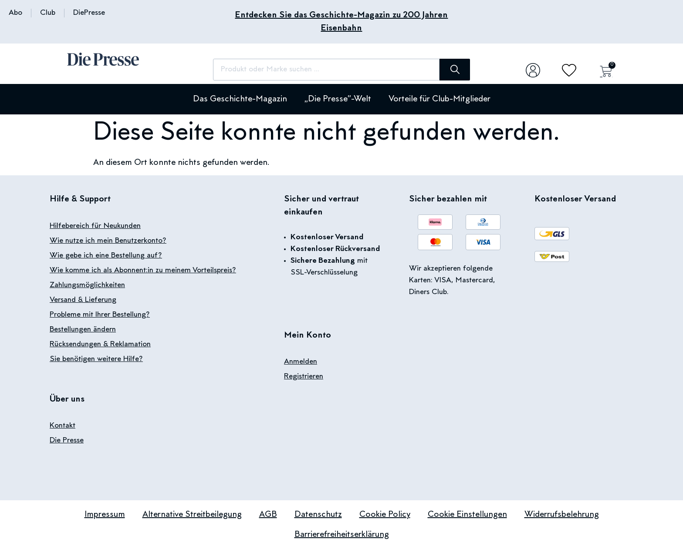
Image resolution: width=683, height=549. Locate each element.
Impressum (105, 514)
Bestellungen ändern (83, 330)
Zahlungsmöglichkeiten (87, 285)
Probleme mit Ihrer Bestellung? (100, 315)
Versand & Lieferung (83, 300)
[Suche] (455, 69)
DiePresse (89, 13)
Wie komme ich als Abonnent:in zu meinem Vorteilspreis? (143, 270)
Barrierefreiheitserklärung (341, 534)
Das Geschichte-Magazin (240, 99)
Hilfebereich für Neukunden (95, 226)
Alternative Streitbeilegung (192, 514)
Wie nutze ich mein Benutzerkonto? (108, 241)
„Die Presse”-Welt (337, 99)
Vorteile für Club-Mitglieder (439, 99)
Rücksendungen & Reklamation (100, 344)
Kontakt (62, 426)
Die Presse (67, 441)
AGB (268, 514)
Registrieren (303, 377)
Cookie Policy (384, 514)
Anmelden (300, 362)
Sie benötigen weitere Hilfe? (96, 359)
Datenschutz (318, 514)
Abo (15, 13)
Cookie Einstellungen (467, 514)
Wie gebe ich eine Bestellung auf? (106, 256)
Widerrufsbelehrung (561, 514)
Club (47, 13)
